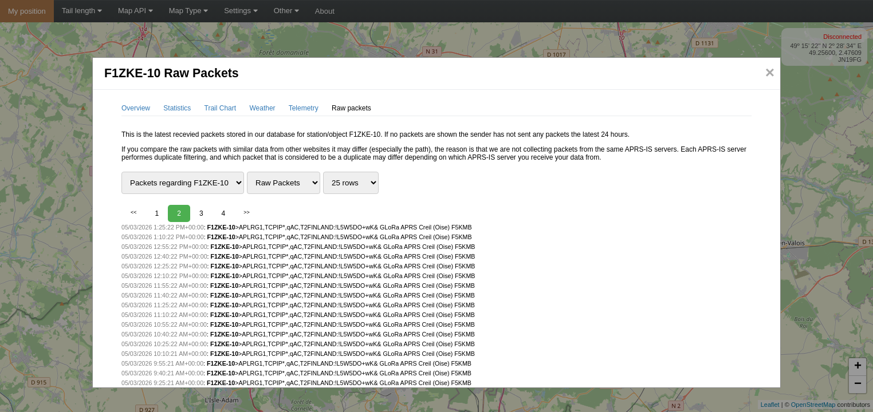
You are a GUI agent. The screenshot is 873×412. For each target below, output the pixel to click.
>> (246, 212)
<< (134, 212)
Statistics (177, 108)
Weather (262, 108)
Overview (135, 108)
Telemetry (303, 108)
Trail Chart (221, 108)
